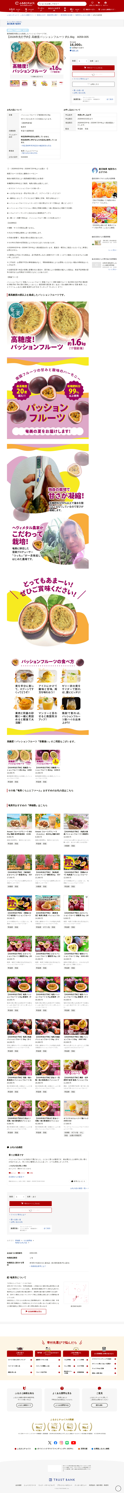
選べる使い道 (79, 90)
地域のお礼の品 (21, 1243)
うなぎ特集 (67, 1359)
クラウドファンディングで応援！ (102, 1359)
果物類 (18, 1240)
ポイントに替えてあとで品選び (101, 1363)
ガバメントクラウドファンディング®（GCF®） (55, 1448)
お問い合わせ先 (80, 93)
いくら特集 (80, 1359)
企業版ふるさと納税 (101, 1448)
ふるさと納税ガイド (24, 1405)
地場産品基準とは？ (38, 1266)
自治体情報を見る (34, 1312)
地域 (29, 10)
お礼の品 (15, 10)
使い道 (75, 10)
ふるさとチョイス (24, 1448)
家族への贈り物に (97, 1373)
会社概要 (18, 1485)
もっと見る (112, 250)
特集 (65, 9)
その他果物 (27, 1240)
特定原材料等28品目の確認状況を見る (36, 146)
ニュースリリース (30, 1485)
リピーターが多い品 (14, 1366)
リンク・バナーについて (46, 1485)
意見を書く (99, 1405)
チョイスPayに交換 (98, 1368)
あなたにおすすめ (54, 9)
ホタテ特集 (80, 1366)
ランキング (41, 9)
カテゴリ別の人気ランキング (16, 1359)
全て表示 (110, 99)
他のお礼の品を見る (30, 153)
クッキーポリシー (81, 1485)
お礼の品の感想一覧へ (78, 1188)
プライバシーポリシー (64, 1485)
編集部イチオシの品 (42, 1359)
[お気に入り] (118, 1488)
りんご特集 (67, 1366)
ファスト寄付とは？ (81, 79)
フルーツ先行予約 (41, 1372)
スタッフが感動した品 (42, 1366)
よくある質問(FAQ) (62, 1405)
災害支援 (84, 1448)
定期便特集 (80, 1372)
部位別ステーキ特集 (68, 1372)
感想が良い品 (12, 1372)
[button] (30, 752)
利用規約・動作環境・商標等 (98, 1485)
